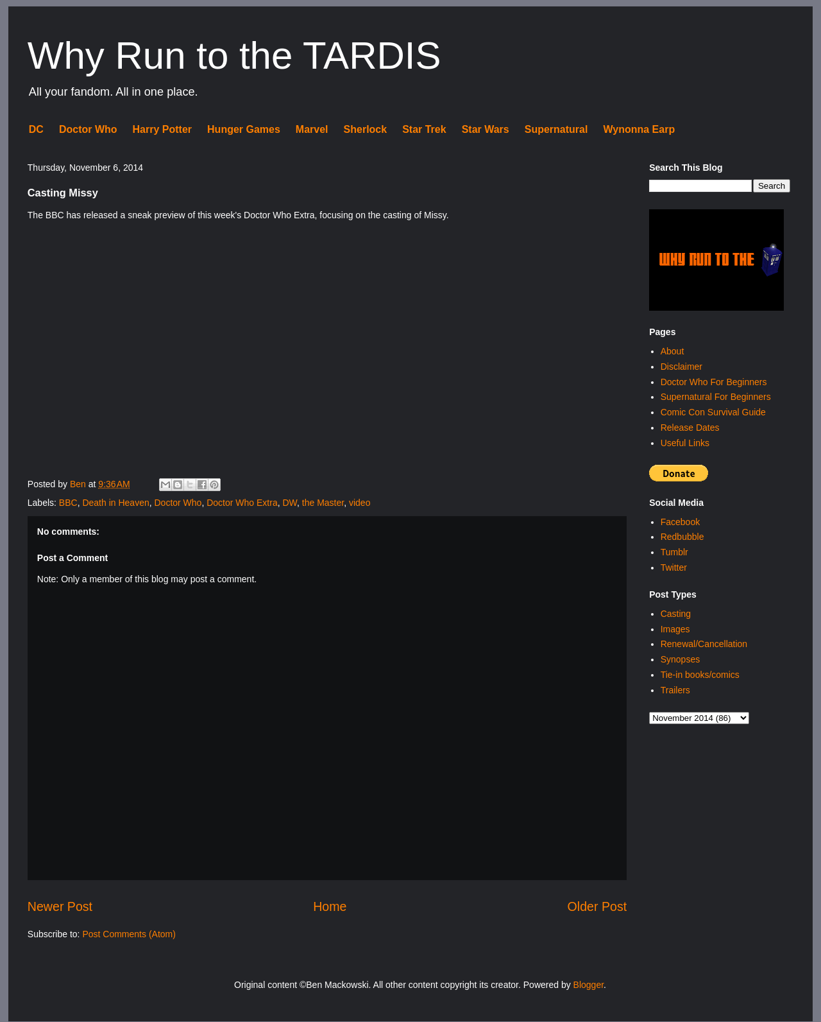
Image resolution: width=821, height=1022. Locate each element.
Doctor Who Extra (242, 503)
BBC (68, 503)
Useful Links (685, 443)
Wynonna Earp (639, 129)
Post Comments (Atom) (128, 934)
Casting (676, 614)
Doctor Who (88, 129)
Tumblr (674, 552)
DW (289, 503)
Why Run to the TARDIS (234, 55)
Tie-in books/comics (700, 675)
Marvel (312, 129)
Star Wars (485, 129)
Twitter (674, 567)
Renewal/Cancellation (704, 644)
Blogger (588, 985)
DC (36, 129)
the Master (323, 503)
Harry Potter (162, 129)
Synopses (680, 659)
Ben (79, 484)
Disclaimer (681, 366)
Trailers (675, 690)
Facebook (680, 522)
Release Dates (690, 427)
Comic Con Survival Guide (713, 412)
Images (675, 629)
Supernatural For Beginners (716, 397)
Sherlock (365, 129)
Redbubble (682, 537)
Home (329, 906)
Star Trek (424, 129)
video (359, 503)
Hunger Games (243, 129)
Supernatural (556, 129)
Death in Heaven (115, 503)
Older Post (597, 906)
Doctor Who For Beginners (714, 382)
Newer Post (60, 906)
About (672, 351)
